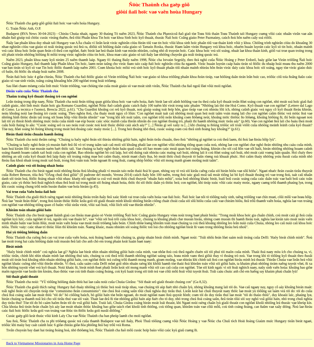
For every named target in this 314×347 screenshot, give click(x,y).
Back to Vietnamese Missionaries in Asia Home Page (43, 343)
